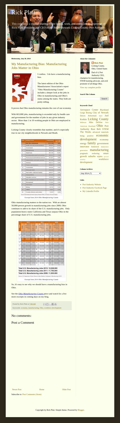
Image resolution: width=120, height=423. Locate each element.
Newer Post (16, 389)
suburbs (92, 156)
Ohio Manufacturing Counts (31, 293)
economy (24, 308)
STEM (105, 129)
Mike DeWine (96, 122)
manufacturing (33, 308)
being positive (86, 136)
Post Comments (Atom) (31, 394)
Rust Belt (96, 129)
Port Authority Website (92, 184)
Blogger (81, 410)
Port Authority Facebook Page (95, 188)
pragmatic (84, 153)
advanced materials (100, 132)
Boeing (89, 113)
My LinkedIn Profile (91, 191)
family (92, 143)
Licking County (98, 119)
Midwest (83, 122)
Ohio (41, 308)
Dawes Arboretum (88, 116)
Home (41, 389)
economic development (94, 137)
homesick (95, 147)
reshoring (95, 153)
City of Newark (101, 112)
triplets (100, 156)
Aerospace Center (89, 109)
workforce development (52, 308)
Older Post (66, 389)
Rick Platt (23, 12)
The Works (85, 132)
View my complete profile (90, 87)
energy (83, 143)
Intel (100, 116)
